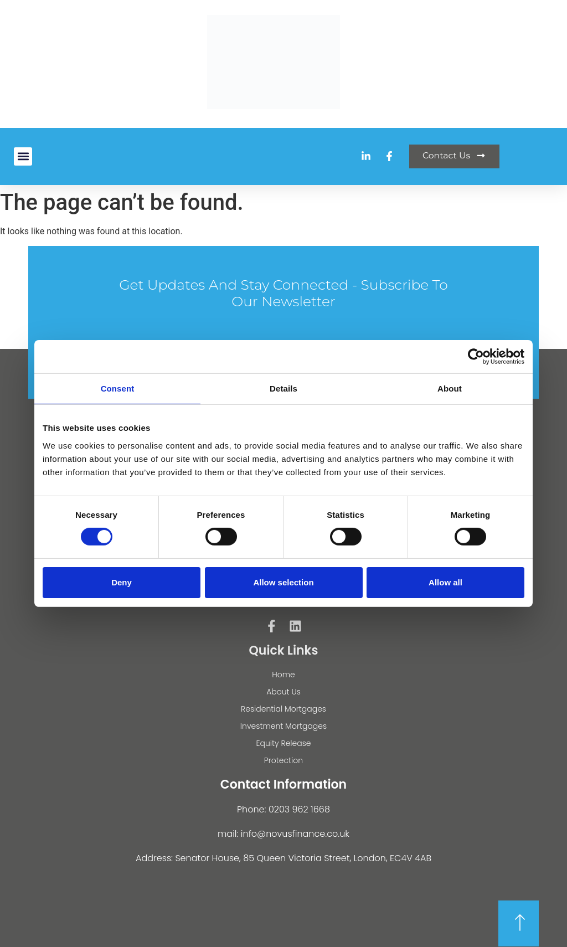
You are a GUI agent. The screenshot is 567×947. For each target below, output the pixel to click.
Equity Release (283, 743)
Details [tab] (283, 388)
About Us (283, 691)
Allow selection (283, 582)
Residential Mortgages (283, 708)
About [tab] (449, 388)
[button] (23, 156)
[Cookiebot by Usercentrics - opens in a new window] (475, 356)
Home (283, 674)
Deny (121, 582)
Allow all (445, 582)
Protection (283, 760)
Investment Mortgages (283, 726)
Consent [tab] (118, 388)
